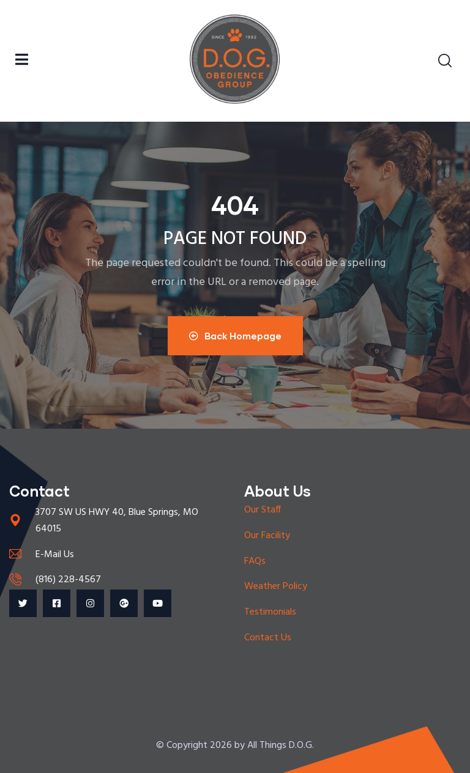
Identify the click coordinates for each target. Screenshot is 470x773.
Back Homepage (235, 335)
